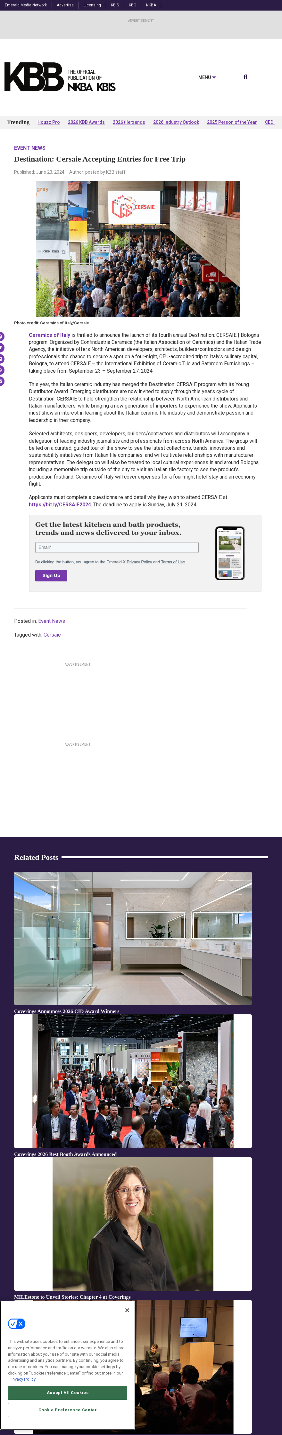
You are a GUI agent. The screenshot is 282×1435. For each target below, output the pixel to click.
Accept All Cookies (68, 1392)
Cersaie (52, 635)
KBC (132, 5)
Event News (30, 148)
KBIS (115, 5)
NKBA (151, 5)
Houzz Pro (48, 122)
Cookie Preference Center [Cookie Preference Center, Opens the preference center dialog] (67, 1409)
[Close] (127, 1310)
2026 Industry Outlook (176, 122)
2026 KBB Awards (86, 122)
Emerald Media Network (26, 5)
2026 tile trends (129, 122)
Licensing (92, 5)
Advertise (65, 5)
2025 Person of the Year (232, 122)
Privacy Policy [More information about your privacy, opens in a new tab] (23, 1379)
